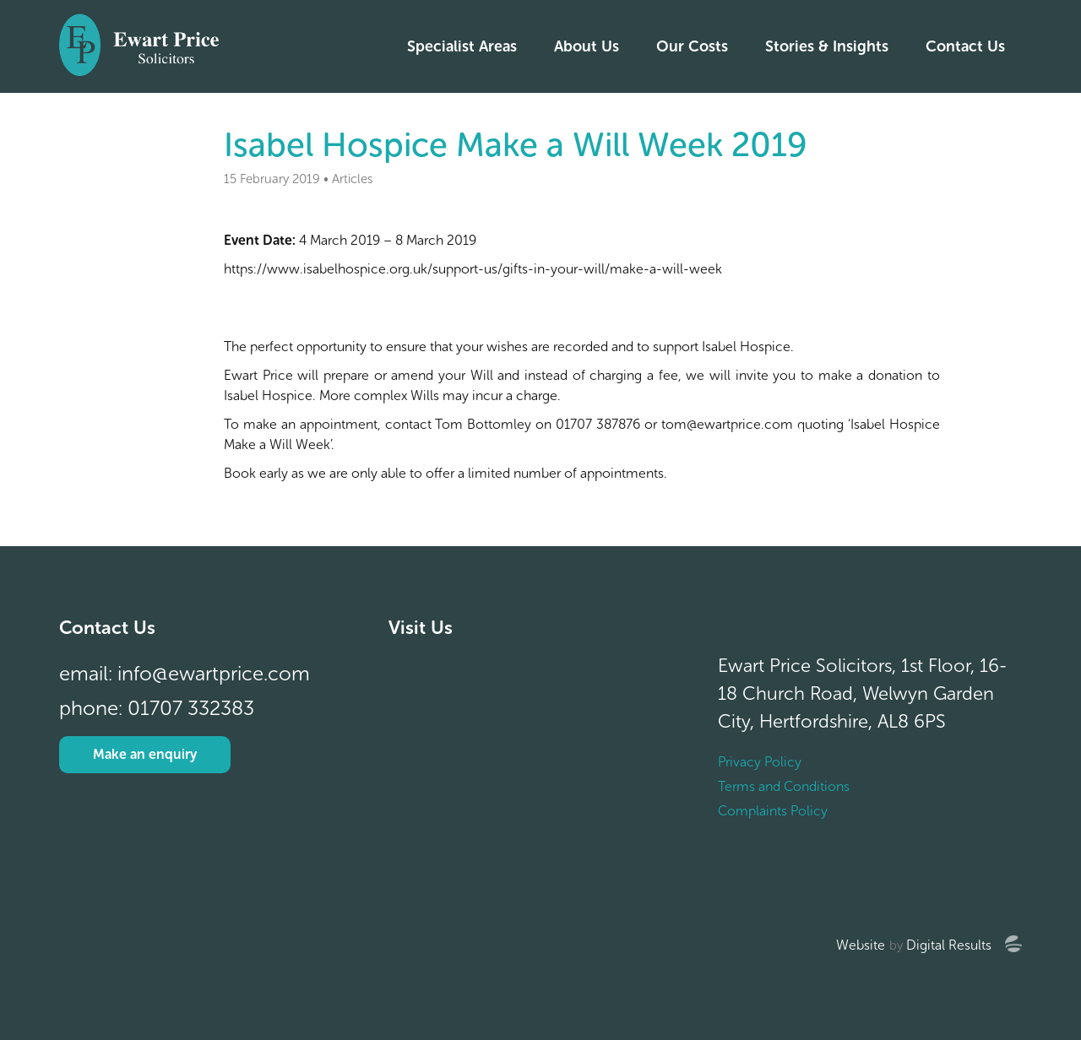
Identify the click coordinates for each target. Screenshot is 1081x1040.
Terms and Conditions (784, 786)
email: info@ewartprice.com (184, 673)
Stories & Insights (826, 46)
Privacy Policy (759, 762)
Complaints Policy (773, 811)
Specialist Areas (462, 46)
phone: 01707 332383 (156, 708)
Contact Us (965, 46)
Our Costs (692, 46)
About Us (586, 46)
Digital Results (948, 945)
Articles (352, 179)
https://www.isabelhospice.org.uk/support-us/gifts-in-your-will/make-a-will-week (473, 269)
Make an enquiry (145, 754)
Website (860, 945)
